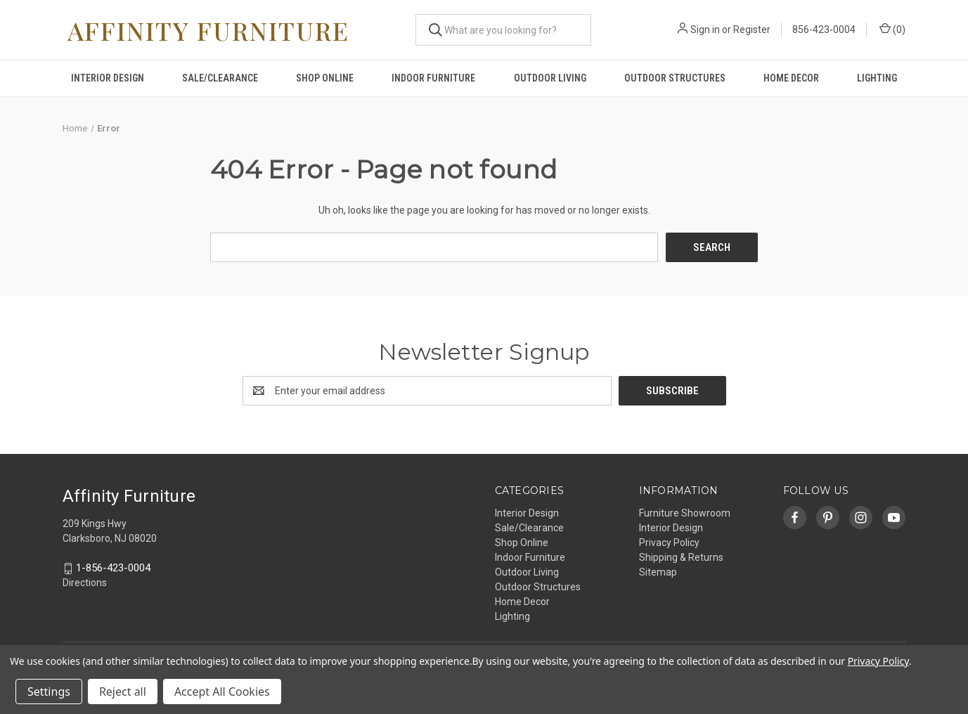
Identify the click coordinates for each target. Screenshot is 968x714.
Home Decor (791, 78)
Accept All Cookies (222, 691)
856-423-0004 (824, 29)
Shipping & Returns (681, 557)
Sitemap (658, 572)
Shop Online (325, 78)
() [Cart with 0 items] (893, 28)
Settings (48, 691)
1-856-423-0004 (113, 568)
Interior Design (107, 78)
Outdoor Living (550, 78)
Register (752, 29)
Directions (85, 583)
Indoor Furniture (433, 78)
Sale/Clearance (220, 78)
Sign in (706, 29)
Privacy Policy (669, 542)
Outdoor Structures (674, 78)
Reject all (122, 691)
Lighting (877, 78)
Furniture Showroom (684, 513)
